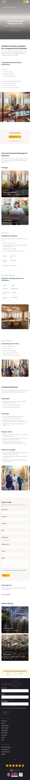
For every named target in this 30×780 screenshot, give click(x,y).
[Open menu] (27, 1)
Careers (3, 737)
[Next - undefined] (27, 331)
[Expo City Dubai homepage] (3, 2)
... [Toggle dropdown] (1, 7)
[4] (16, 120)
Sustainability (4, 730)
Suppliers (3, 754)
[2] (15, 120)
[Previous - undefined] (23, 331)
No (21, 673)
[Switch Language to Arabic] (15, 759)
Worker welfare (4, 728)
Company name (5, 544)
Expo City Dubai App (5, 747)
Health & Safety (5, 725)
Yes (8, 673)
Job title (3, 551)
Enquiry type (4, 509)
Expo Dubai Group (5, 749)
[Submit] (5, 712)
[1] (14, 120)
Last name (3, 523)
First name (3, 516)
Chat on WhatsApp (5, 594)
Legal (2, 739)
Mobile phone (4, 537)
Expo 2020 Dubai (6, 752)
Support (3, 723)
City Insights (4, 735)
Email (2, 530)
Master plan (4, 720)
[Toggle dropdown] (9, 7)
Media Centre (4, 732)
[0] (13, 120)
